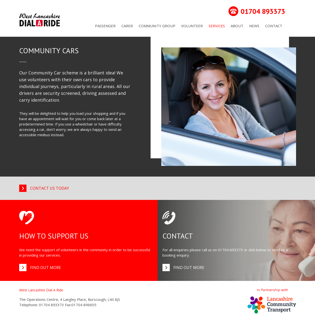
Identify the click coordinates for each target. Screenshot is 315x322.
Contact (273, 25)
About (237, 25)
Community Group (157, 25)
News (254, 25)
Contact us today (49, 188)
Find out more (45, 267)
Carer (127, 25)
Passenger (105, 25)
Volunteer (192, 25)
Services (217, 25)
